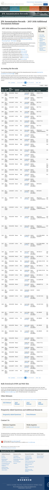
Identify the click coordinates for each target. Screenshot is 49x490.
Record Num (6, 90)
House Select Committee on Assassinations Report (43, 44)
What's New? (40, 454)
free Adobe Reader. (15, 441)
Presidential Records (6, 463)
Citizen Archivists (30, 2)
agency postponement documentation (28, 399)
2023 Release (17, 403)
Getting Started (28, 456)
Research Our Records (4, 8)
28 (31, 82)
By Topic (3, 456)
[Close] (47, 478)
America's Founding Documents (44, 8)
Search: (24, 85)
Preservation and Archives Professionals (18, 460)
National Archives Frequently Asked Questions (28, 458)
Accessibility (13, 484)
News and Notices (40, 456)
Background (42, 36)
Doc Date (27, 90)
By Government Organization (5, 460)
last (40, 82)
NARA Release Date (11, 89)
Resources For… (17, 454)
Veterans (15, 463)
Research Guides (29, 454)
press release (22, 49)
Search (45, 4)
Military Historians (16, 457)
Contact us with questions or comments (8, 448)
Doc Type (32, 90)
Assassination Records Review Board (43, 49)
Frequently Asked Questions (12, 414)
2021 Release (40, 403)
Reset (46, 85)
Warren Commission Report (42, 39)
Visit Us (34, 8)
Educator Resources (24, 8)
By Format (4, 457)
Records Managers (17, 461)
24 (23, 82)
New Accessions (40, 457)
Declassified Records (29, 462)
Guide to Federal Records (30, 461)
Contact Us (45, 2)
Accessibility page (31, 442)
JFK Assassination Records (20, 16)
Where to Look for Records (28, 465)
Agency (22, 90)
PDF (26, 94)
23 (21, 82)
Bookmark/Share (38, 2)
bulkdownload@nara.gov (10, 391)
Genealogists (16, 456)
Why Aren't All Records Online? (29, 467)
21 (18, 82)
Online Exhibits (4, 469)
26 (27, 82)
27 (29, 82)
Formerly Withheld (17, 90)
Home (3, 16)
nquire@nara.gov (10, 427)
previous (13, 82)
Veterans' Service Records (15, 8)
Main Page (42, 35)
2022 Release (28, 403)
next (37, 82)
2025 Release (7, 402)
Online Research (6, 454)
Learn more (37, 487)
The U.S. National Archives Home (12, 3)
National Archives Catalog (6, 461)
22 (19, 82)
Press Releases (31, 414)
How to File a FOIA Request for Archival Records (29, 470)
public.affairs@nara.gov (34, 427)
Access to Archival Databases (5, 465)
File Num (39, 90)
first (9, 82)
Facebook (18, 480)
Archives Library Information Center (5, 468)
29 (32, 82)
